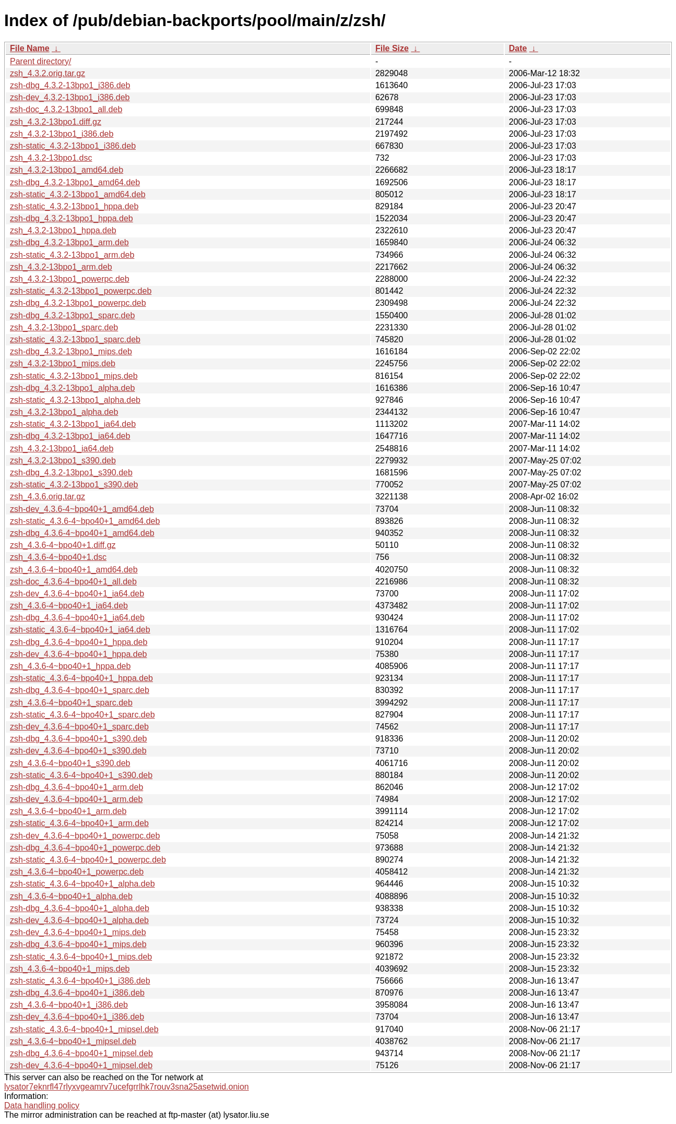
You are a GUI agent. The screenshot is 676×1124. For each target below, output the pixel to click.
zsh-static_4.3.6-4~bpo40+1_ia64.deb (80, 629)
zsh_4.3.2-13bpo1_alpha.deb (64, 412)
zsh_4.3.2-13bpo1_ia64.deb (61, 448)
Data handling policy (41, 1105)
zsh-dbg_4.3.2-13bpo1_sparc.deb (72, 315)
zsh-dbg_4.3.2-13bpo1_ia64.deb (70, 436)
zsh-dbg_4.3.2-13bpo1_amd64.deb (75, 182)
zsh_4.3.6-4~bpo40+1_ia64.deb (69, 605)
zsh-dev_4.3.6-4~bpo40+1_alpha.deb (79, 920)
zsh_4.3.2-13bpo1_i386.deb (61, 133)
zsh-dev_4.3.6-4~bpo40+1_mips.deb (78, 932)
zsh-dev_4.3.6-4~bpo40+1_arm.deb (76, 799)
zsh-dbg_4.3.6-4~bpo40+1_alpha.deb (79, 908)
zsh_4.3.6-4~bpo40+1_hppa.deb (70, 666)
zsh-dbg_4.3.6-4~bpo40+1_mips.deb (78, 944)
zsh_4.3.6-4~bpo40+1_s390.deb (70, 763)
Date (518, 48)
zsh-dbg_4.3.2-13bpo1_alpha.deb (72, 388)
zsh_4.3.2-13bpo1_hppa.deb (63, 230)
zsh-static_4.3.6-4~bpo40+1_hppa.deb (81, 678)
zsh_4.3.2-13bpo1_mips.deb (62, 363)
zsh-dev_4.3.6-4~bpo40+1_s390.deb (78, 750)
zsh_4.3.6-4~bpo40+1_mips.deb (70, 968)
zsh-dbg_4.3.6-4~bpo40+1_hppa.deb (78, 642)
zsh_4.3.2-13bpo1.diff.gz (55, 121)
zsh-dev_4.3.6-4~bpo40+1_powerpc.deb (85, 835)
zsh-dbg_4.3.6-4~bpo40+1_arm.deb (76, 787)
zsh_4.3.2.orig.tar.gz (47, 73)
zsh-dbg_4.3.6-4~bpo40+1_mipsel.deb (81, 1053)
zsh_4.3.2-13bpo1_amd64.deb (66, 169)
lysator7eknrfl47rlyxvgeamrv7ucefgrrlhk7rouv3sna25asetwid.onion (126, 1086)
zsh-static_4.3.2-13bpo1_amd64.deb (78, 194)
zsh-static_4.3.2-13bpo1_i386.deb (73, 145)
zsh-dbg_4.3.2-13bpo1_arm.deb (69, 242)
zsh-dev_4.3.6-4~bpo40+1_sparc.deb (79, 726)
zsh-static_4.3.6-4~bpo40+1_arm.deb (79, 823)
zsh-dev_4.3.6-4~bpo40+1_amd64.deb (82, 509)
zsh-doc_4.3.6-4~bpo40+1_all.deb (73, 581)
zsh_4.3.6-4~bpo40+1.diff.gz (63, 545)
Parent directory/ (40, 61)
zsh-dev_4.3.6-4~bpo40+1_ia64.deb (77, 593)
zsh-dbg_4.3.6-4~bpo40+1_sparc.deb (79, 690)
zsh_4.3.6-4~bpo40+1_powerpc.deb (77, 871)
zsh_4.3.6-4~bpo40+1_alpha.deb (71, 896)
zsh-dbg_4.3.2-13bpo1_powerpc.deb (78, 302)
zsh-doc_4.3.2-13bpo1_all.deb (66, 109)
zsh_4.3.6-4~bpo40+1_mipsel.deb (73, 1041)
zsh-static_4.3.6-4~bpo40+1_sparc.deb (82, 714)
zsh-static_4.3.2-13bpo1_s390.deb (74, 484)
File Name (30, 48)
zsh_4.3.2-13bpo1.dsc (51, 157)
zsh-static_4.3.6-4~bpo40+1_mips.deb (81, 956)
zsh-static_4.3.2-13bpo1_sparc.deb (75, 339)
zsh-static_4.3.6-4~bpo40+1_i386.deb (80, 980)
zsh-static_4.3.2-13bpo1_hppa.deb (74, 206)
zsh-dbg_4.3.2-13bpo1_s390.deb (71, 472)
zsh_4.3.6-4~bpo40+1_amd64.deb (74, 569)
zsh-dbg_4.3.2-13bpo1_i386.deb (70, 85)
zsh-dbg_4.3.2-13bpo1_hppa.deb (71, 218)
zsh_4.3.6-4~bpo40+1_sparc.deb (71, 702)
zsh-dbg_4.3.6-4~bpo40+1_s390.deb (78, 738)
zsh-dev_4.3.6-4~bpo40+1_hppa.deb (78, 654)
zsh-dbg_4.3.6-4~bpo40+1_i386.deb (77, 992)
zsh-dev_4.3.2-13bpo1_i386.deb (70, 97)
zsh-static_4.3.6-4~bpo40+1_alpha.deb (82, 883)
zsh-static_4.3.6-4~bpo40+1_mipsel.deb (84, 1029)
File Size (392, 48)
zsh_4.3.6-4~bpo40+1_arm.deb (68, 811)
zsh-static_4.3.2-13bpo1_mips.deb (74, 376)
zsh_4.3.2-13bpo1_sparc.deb (64, 327)
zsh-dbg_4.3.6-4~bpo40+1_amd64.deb (82, 533)
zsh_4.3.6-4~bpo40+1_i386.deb (69, 1004)
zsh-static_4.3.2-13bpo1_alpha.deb (75, 400)
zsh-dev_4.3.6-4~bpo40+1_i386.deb (77, 1016)
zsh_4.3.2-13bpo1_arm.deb (61, 266)
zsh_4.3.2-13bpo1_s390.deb (63, 460)
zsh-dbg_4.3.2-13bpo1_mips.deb (71, 351)
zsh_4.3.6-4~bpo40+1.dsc (58, 557)
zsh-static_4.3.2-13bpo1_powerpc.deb (80, 290)
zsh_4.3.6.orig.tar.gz (47, 496)
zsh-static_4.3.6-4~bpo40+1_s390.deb (81, 775)
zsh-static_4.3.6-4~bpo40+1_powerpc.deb (88, 859)
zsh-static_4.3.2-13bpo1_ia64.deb (73, 424)
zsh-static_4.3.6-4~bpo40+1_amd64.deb (85, 521)
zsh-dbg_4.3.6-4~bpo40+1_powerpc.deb (85, 847)
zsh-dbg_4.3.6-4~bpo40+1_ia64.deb (77, 617)
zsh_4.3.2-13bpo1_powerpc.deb (69, 278)
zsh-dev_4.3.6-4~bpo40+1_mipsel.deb (81, 1065)
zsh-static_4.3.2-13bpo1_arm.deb (72, 254)
